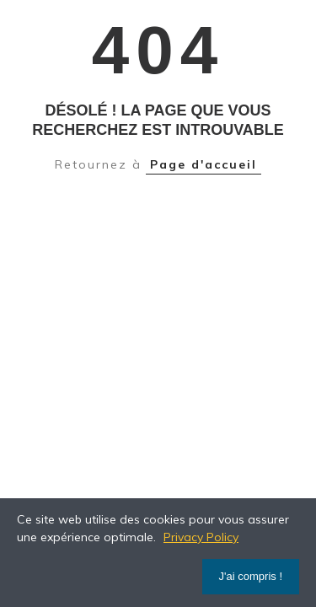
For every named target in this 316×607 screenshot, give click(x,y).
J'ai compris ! (250, 576)
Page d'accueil (203, 164)
